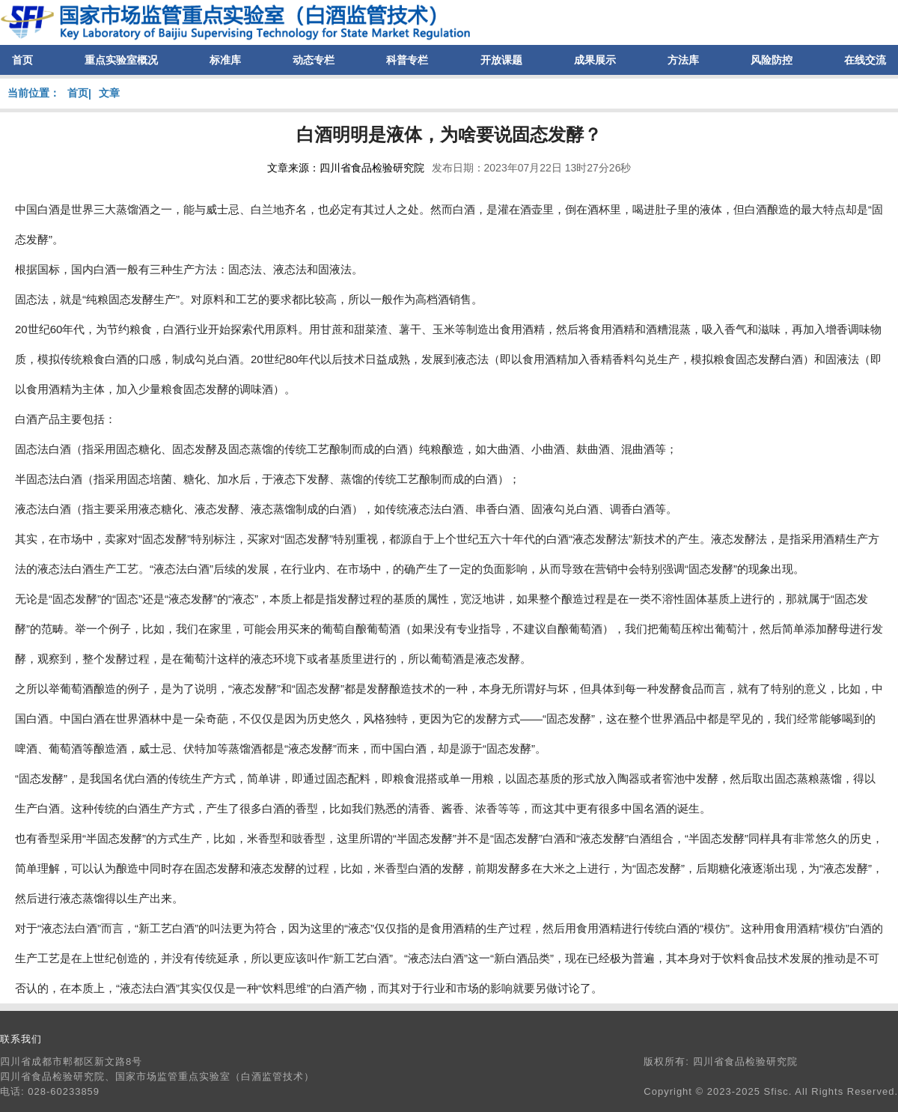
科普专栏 (407, 60)
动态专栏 (314, 60)
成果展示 (595, 60)
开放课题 (501, 60)
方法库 (683, 60)
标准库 (225, 60)
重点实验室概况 (121, 60)
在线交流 (865, 60)
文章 (109, 93)
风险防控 (771, 60)
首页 (22, 60)
